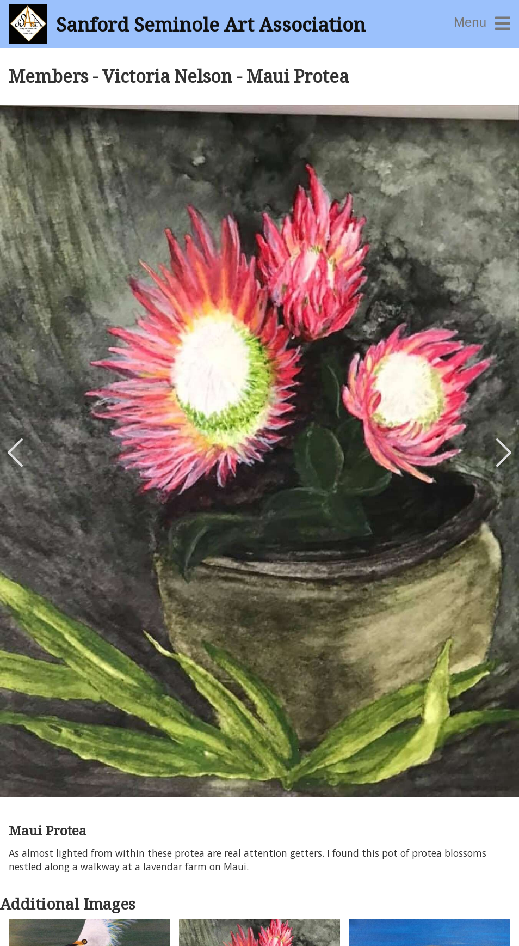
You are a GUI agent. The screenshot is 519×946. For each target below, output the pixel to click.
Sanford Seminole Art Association (211, 24)
